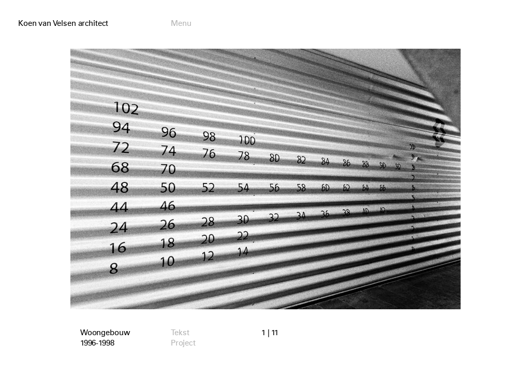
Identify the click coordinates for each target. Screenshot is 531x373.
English (434, 24)
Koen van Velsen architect (63, 23)
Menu (181, 23)
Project (183, 343)
